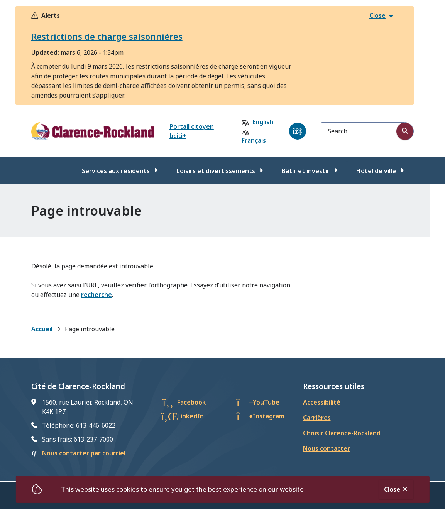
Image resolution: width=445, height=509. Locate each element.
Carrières (317, 417)
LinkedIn (190, 416)
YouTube (266, 402)
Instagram (268, 416)
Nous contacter (326, 448)
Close (392, 489)
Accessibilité (321, 402)
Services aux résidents (116, 171)
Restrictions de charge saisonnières (107, 36)
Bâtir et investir (306, 171)
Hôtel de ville (376, 171)
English (262, 122)
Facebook (191, 402)
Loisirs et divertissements (215, 171)
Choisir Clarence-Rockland (342, 433)
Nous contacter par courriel (83, 453)
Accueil (41, 329)
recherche (96, 294)
